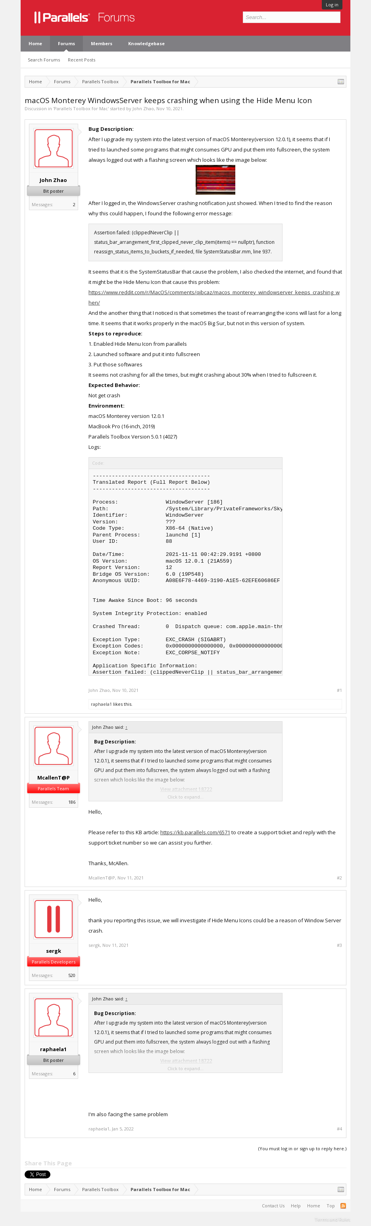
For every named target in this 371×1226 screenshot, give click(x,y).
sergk (53, 950)
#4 (339, 1129)
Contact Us (273, 1206)
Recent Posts (81, 60)
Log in (332, 5)
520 (71, 975)
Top (331, 1206)
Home (35, 43)
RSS (343, 1206)
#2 (339, 878)
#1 (339, 690)
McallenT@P (53, 777)
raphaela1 (101, 704)
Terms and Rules (332, 1219)
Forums (66, 43)
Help (296, 1206)
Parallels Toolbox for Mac (81, 108)
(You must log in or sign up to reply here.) (302, 1148)
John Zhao (143, 108)
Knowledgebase (146, 43)
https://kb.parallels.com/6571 (195, 832)
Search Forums (44, 60)
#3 (339, 945)
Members (101, 43)
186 (71, 802)
